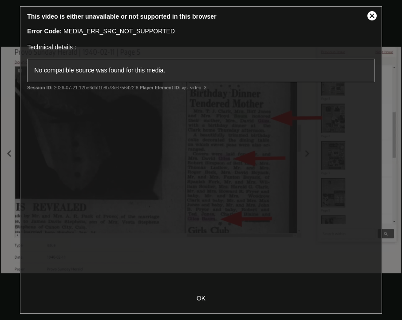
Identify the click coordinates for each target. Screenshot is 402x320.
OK (201, 298)
